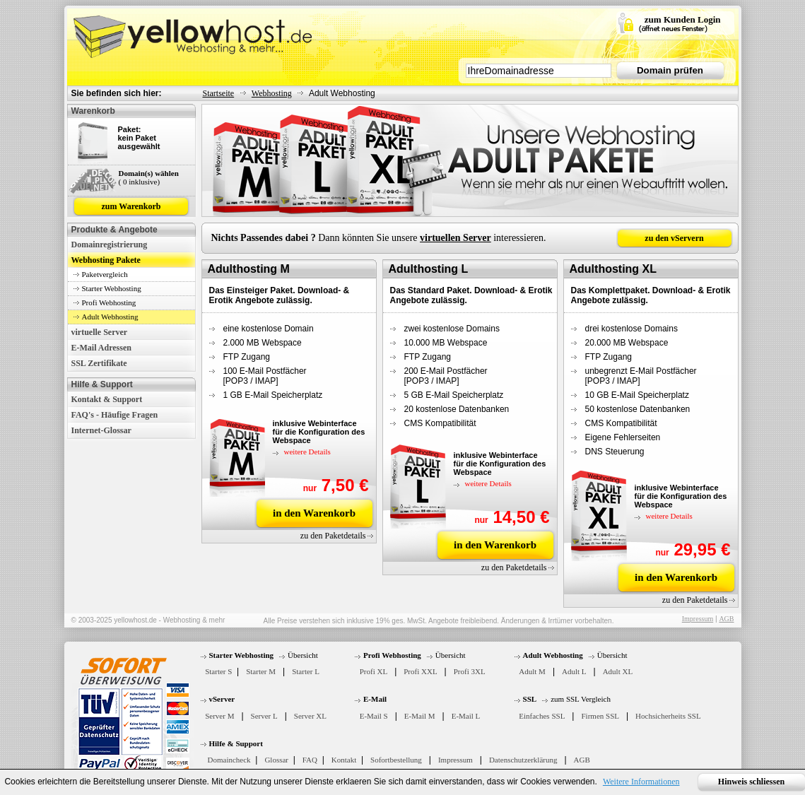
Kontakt (343, 759)
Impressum (697, 619)
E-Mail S (374, 716)
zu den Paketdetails (333, 536)
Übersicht (303, 655)
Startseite (219, 93)
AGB (726, 619)
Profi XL (373, 671)
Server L (264, 716)
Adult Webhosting (110, 316)
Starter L (305, 671)
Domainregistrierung (109, 244)
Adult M (532, 671)
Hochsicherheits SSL (668, 716)
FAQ (309, 759)
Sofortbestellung (396, 759)
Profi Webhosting (109, 302)
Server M (219, 716)
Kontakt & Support (107, 399)
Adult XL (618, 671)
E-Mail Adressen (101, 348)
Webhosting (272, 93)
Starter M (261, 671)
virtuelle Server (99, 332)
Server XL (310, 716)
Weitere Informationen (641, 782)
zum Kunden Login (683, 19)
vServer (222, 699)
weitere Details (307, 451)
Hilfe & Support (236, 743)
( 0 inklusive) (139, 181)
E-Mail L (466, 716)
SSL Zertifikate (99, 363)
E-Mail (375, 699)
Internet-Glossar (101, 430)
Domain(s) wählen (149, 173)
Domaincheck (229, 759)
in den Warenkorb (314, 513)
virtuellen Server (455, 237)
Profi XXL (420, 671)
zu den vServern (674, 238)
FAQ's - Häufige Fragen (114, 415)
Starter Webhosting (111, 288)
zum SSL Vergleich (581, 699)
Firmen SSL (599, 716)
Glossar (276, 759)
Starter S (218, 671)
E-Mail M (419, 716)
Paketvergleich (105, 274)
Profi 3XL (470, 671)
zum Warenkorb (131, 206)
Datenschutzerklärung (523, 759)
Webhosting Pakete (106, 260)
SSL (530, 699)
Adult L (574, 671)
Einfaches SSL (542, 716)
